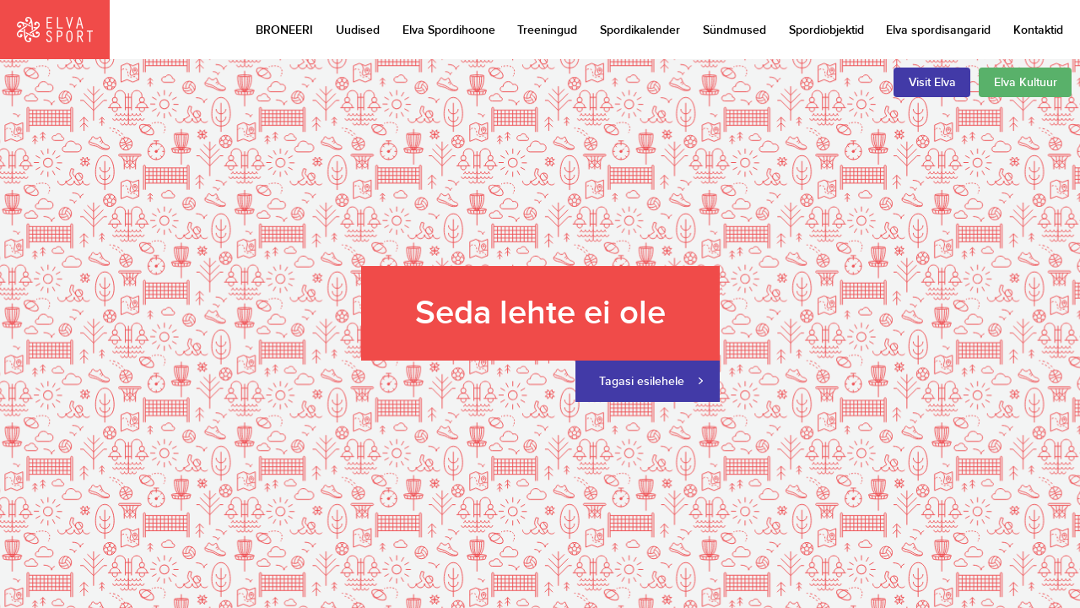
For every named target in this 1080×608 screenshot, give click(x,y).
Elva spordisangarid (938, 30)
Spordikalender (640, 30)
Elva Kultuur (1025, 82)
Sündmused (734, 30)
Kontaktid (1038, 30)
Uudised (358, 30)
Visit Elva (932, 82)
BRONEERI (284, 30)
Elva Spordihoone (448, 30)
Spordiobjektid (826, 30)
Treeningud (547, 30)
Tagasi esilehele (641, 381)
